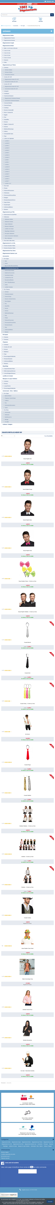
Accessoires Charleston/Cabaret (11, 100)
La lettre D (6, 148)
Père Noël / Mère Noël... (9, 240)
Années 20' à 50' (8, 77)
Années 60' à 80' (8, 84)
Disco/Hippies (7, 301)
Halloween (6, 216)
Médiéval (6, 351)
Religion (6, 197)
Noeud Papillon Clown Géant (27, 948)
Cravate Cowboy (27, 917)
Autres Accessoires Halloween (11, 235)
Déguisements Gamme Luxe (10, 253)
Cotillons (6, 400)
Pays (5, 136)
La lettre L (6, 164)
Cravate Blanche (27, 642)
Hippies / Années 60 (8, 124)
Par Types (6, 258)
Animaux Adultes (8, 69)
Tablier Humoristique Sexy (27, 979)
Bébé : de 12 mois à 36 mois (10, 48)
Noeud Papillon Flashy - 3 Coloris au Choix (27, 581)
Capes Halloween (8, 224)
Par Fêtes (6, 410)
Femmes (6, 337)
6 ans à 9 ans (7, 55)
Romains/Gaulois (8, 324)
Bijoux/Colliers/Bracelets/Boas (11, 265)
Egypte (5, 114)
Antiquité (6, 91)
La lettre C (6, 145)
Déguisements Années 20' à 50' (11, 79)
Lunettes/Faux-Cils (8, 277)
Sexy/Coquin (7, 204)
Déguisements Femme (9, 38)
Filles (5, 62)
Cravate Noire (27, 673)
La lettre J (6, 162)
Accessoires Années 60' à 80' (11, 88)
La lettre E (6, 150)
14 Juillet (6, 421)
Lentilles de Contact (8, 228)
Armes (6, 263)
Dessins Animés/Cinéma (10, 298)
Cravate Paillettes (27, 795)
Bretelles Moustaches (27, 1040)
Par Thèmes (7, 289)
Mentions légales (5, 1152)
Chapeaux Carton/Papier (10, 398)
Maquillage (5, 366)
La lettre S (6, 178)
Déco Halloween (8, 238)
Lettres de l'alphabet (9, 138)
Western (6, 209)
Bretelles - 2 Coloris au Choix (27, 887)
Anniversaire (7, 412)
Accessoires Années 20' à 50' (11, 81)
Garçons (6, 60)
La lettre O (6, 171)
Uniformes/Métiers (8, 207)
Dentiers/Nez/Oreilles (9, 270)
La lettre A (6, 140)
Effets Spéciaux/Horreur (9, 371)
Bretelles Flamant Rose (27, 1009)
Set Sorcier (27, 734)
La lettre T (6, 181)
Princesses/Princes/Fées (10, 195)
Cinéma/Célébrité (8, 103)
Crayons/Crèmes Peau (9, 368)
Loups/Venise (7, 386)
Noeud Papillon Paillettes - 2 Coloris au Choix (27, 611)
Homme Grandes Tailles (9, 248)
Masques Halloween (9, 226)
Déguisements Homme (9, 40)
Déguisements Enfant (8, 45)
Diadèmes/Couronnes (9, 272)
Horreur (6, 121)
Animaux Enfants (8, 72)
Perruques (5, 334)
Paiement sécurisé (5, 1158)
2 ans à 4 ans (7, 50)
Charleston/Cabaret (8, 95)
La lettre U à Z (7, 183)
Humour (6, 126)
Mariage (6, 419)
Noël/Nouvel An (8, 417)
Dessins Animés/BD (8, 110)
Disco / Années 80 (8, 112)
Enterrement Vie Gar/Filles (10, 214)
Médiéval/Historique (8, 129)
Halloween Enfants (8, 221)
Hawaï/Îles (6, 119)
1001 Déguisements (24, 1170)
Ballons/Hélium (7, 395)
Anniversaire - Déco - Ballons (10, 390)
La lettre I (6, 159)
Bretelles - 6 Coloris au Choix (27, 856)
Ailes (5, 261)
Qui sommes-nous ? (5, 1156)
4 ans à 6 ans (7, 52)
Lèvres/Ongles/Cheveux (9, 373)
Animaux (6, 67)
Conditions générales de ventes (8, 1154)
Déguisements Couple (8, 42)
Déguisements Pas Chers (9, 250)
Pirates (5, 188)
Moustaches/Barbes (9, 280)
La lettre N (6, 169)
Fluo (5, 117)
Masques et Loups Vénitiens (10, 378)
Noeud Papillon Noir (27, 458)
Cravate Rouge (27, 764)
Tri (1, 435)
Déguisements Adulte (8, 35)
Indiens (6, 131)
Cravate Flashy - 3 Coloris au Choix (27, 703)
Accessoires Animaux (9, 74)
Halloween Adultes (8, 219)
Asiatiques (6, 93)
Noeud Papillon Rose (27, 550)
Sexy (5, 327)
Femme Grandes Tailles (9, 245)
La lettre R (6, 176)
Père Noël (6, 185)
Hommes (6, 339)
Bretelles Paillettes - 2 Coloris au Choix (27, 826)
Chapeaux (5, 342)
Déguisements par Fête (8, 212)
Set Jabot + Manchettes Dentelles (27, 1070)
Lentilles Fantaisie (8, 287)
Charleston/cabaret (8, 294)
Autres (6, 284)
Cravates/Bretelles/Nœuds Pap (11, 268)
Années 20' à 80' (8, 347)
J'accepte (50, 1201)
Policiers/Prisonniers (9, 190)
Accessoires (6, 256)
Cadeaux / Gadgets (7, 424)
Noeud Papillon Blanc (27, 520)
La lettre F (6, 152)
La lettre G (6, 155)
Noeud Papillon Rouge (27, 489)
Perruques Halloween (9, 233)
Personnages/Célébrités (9, 356)
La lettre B (6, 143)
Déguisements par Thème (9, 65)
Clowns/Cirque (7, 105)
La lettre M (6, 166)
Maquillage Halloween (9, 231)
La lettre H (6, 157)
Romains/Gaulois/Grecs (9, 200)
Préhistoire (6, 192)
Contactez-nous (49, 1)
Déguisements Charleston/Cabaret (12, 98)
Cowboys (6, 107)
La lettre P (6, 174)
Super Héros (7, 202)
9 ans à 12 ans (7, 57)
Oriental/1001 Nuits (8, 133)
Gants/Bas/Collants (8, 275)
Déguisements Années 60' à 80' (11, 86)
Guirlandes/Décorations (9, 405)
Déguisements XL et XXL (9, 243)
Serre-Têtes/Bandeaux (9, 282)
